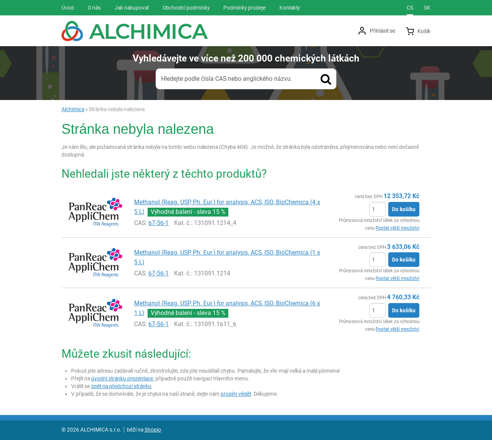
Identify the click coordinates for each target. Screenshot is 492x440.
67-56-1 (158, 223)
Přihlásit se (382, 31)
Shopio (153, 430)
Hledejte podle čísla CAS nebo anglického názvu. (226, 78)
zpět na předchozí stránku (121, 386)
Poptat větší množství (397, 228)
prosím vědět (236, 394)
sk (427, 8)
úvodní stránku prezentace (122, 378)
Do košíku (404, 209)
